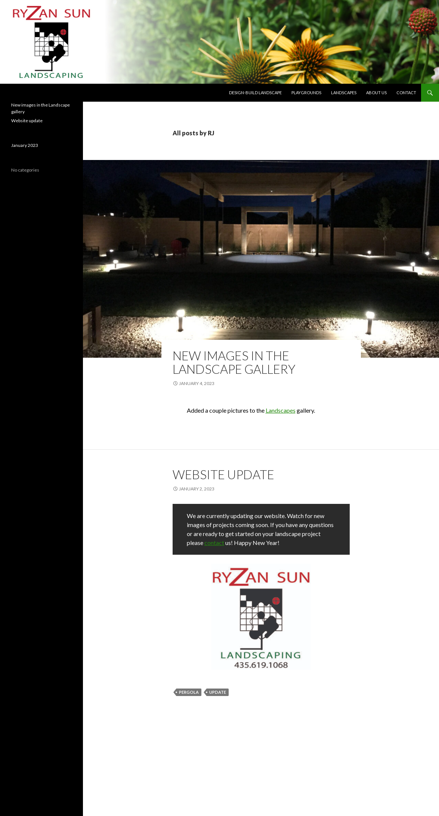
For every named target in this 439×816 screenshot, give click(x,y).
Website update (223, 474)
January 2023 (24, 145)
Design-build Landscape (255, 92)
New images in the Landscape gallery (234, 362)
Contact (406, 92)
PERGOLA (189, 692)
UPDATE (217, 692)
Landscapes (343, 92)
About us (376, 92)
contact (214, 542)
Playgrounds (306, 92)
